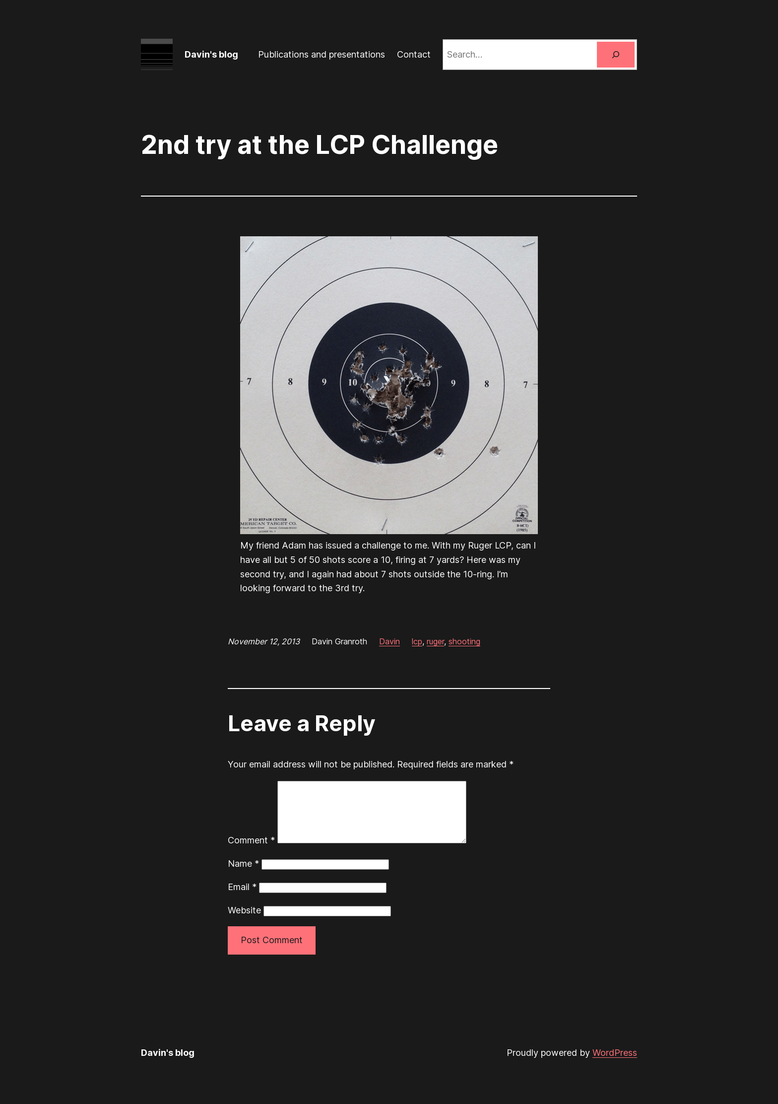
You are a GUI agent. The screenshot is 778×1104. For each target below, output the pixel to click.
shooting (464, 641)
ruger (435, 641)
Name (243, 875)
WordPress (614, 1064)
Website (244, 922)
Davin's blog (211, 54)
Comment (251, 852)
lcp (417, 641)
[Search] (616, 55)
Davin (389, 641)
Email (242, 899)
